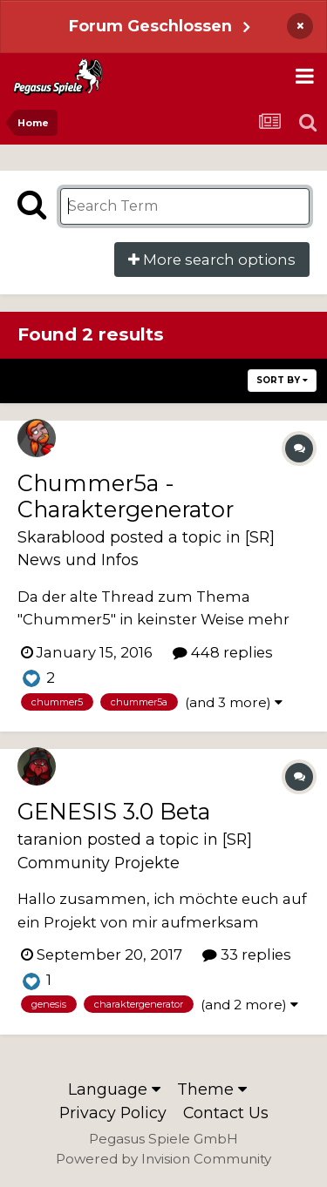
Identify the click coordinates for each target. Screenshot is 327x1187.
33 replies (246, 954)
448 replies (223, 652)
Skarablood (61, 537)
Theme (212, 1089)
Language (114, 1089)
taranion (50, 839)
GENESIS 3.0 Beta (113, 811)
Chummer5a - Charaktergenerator (125, 496)
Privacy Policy (113, 1112)
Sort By (282, 380)
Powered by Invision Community (163, 1158)
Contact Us (226, 1112)
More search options (212, 259)
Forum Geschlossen (150, 26)
